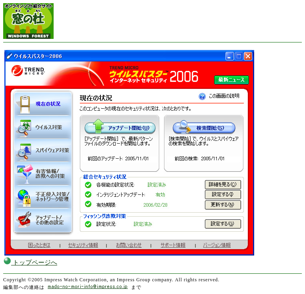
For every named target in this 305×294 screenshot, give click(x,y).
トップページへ (30, 262)
